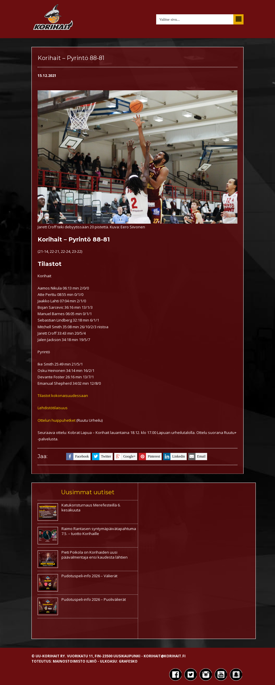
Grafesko (128, 661)
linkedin (174, 456)
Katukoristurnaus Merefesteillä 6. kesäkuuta (91, 507)
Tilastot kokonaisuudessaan (63, 395)
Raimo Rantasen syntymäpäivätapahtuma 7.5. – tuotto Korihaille (98, 531)
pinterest (149, 456)
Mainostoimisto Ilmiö (75, 661)
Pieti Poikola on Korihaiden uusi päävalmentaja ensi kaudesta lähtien (94, 555)
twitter (101, 456)
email (197, 456)
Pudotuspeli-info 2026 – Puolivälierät (93, 599)
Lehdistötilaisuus (53, 407)
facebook (77, 456)
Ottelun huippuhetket (56, 420)
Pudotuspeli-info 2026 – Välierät (89, 575)
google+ (124, 456)
